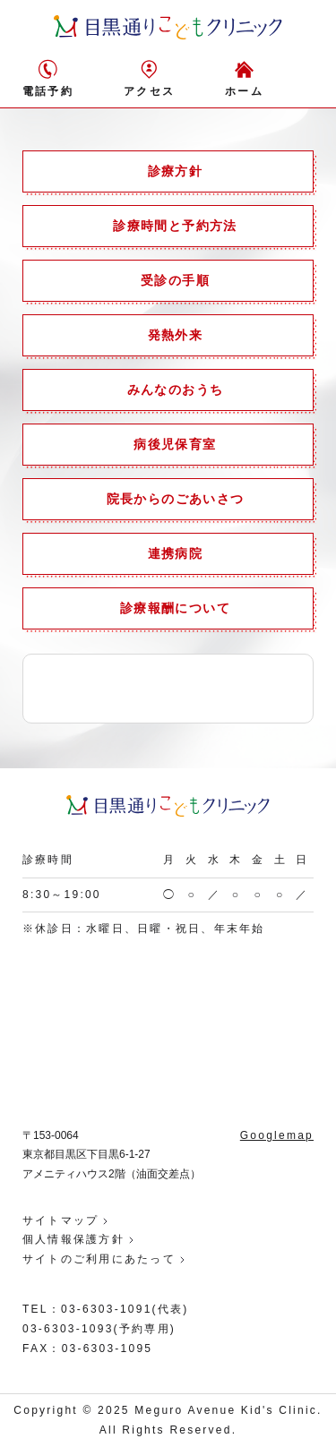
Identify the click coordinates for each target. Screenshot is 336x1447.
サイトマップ (60, 1220)
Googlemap (277, 1135)
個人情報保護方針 (73, 1239)
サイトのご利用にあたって (99, 1259)
